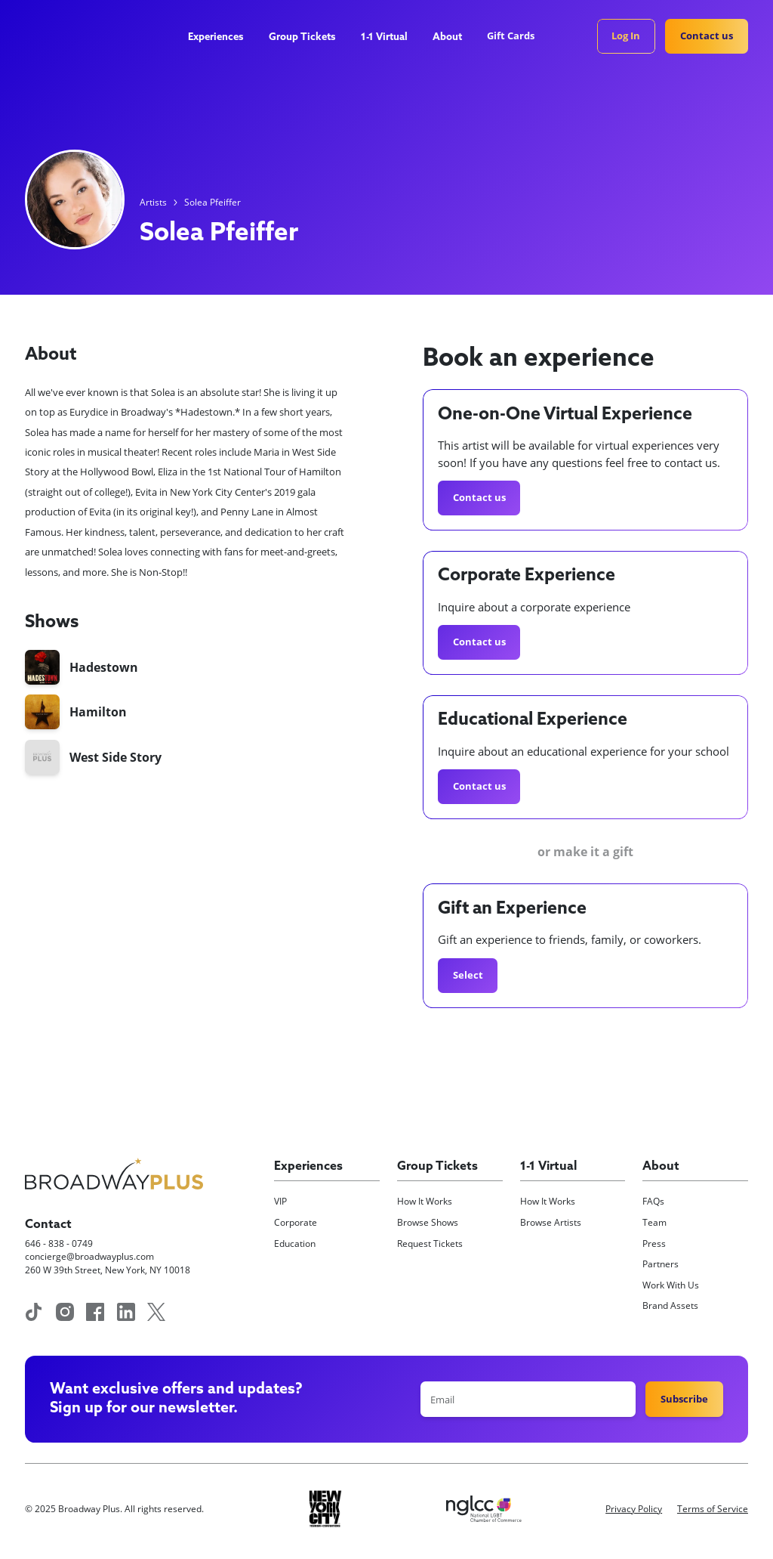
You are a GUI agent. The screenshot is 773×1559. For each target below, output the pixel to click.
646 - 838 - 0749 (59, 1243)
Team (654, 1222)
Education (295, 1243)
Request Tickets (430, 1243)
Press (654, 1243)
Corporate (295, 1222)
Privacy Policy (633, 1508)
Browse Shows (427, 1222)
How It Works (424, 1201)
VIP (280, 1201)
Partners (660, 1264)
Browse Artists (550, 1222)
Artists (153, 202)
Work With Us (670, 1285)
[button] (221, 37)
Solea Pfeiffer (212, 202)
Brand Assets (670, 1305)
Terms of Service (712, 1508)
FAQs (653, 1201)
